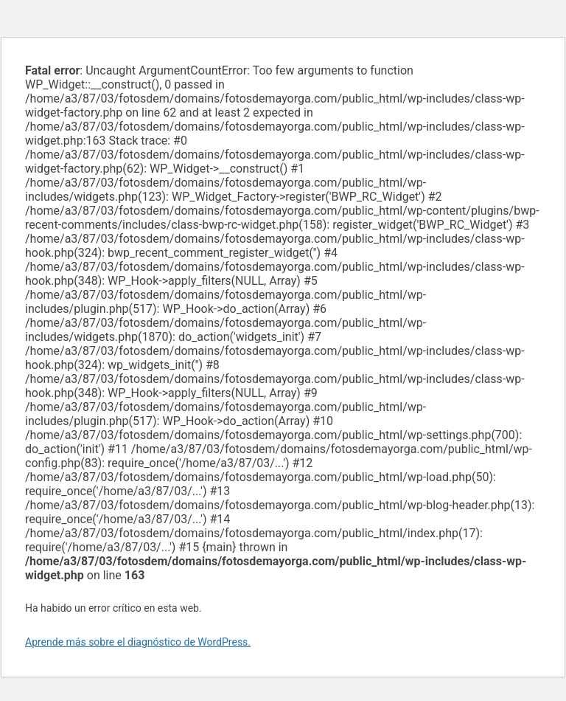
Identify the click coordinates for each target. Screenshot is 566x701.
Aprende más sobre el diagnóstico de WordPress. (138, 642)
